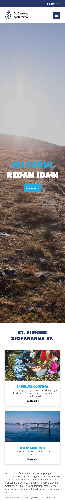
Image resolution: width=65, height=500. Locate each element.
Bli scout (32, 188)
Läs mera (32, 400)
